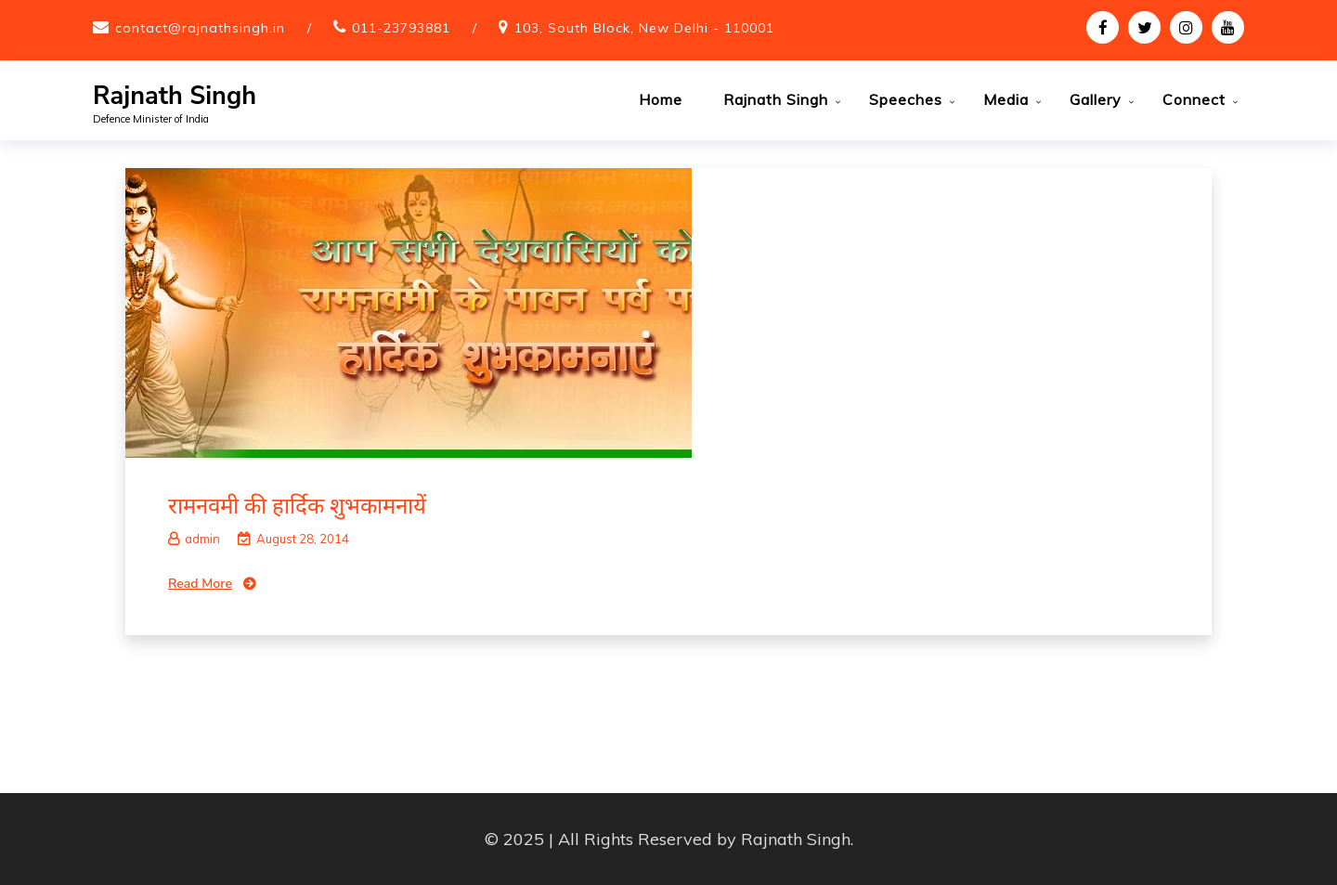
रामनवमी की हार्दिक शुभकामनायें (297, 505)
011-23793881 (401, 28)
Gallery (1096, 99)
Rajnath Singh (174, 96)
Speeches (905, 99)
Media (1006, 99)
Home (660, 99)
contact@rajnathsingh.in (200, 28)
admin (194, 538)
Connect (1194, 99)
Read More (200, 583)
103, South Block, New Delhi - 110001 (644, 28)
